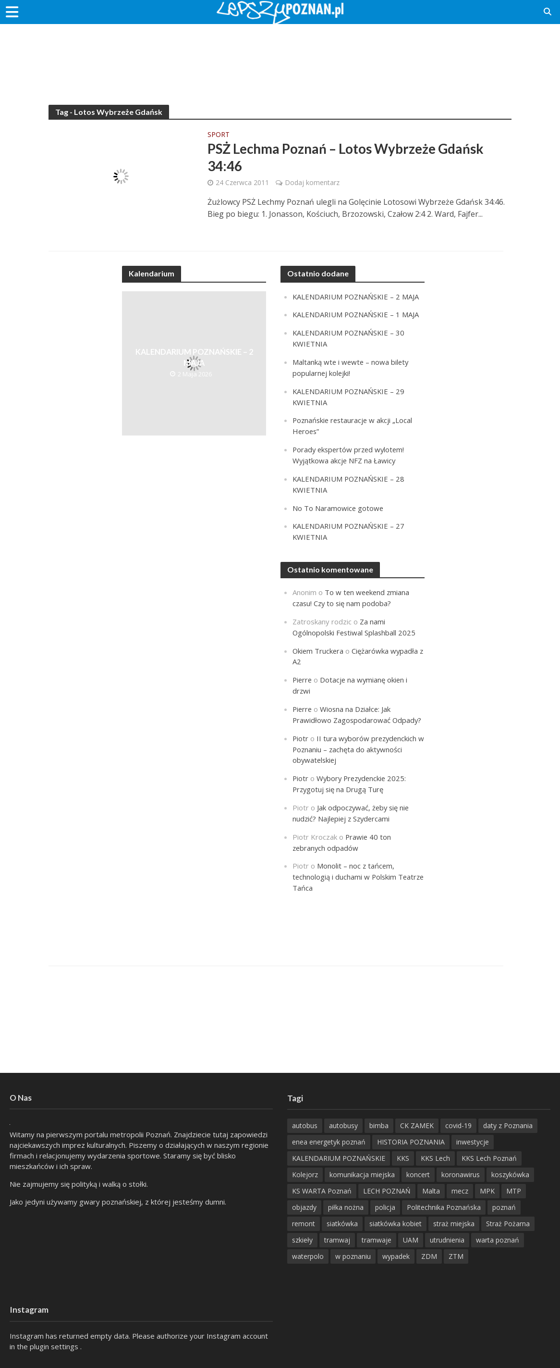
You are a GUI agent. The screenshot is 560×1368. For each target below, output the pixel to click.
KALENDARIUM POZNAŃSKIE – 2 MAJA (194, 357)
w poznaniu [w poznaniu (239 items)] (353, 1256)
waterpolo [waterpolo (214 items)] (308, 1256)
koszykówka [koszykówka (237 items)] (510, 1174)
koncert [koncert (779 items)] (418, 1174)
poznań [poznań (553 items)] (504, 1207)
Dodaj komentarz (312, 182)
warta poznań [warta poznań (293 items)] (497, 1239)
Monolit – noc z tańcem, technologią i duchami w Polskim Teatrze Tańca (345, 862)
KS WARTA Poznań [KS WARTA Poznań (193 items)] (322, 1190)
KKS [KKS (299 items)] (403, 1158)
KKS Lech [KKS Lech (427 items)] (435, 1158)
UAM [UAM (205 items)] (410, 1239)
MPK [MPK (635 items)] (487, 1190)
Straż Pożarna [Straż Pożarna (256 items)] (508, 1223)
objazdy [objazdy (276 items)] (304, 1207)
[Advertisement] (280, 55)
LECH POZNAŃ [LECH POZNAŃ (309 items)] (387, 1190)
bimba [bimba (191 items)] (379, 1125)
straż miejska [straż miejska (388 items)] (454, 1223)
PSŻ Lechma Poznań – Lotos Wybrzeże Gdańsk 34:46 (346, 157)
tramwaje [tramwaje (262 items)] (376, 1239)
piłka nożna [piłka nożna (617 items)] (346, 1207)
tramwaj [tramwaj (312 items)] (337, 1239)
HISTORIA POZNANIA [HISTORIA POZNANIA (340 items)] (411, 1141)
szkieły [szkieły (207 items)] (302, 1239)
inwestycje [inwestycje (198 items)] (472, 1141)
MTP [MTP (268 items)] (513, 1190)
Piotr (300, 728)
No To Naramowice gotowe (338, 502)
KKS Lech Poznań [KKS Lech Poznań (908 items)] (489, 1158)
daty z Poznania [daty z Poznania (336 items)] (508, 1125)
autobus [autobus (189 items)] (304, 1125)
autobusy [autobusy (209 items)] (343, 1125)
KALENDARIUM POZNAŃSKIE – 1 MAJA (356, 314)
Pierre (302, 671)
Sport (218, 135)
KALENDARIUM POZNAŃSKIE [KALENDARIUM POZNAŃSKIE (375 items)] (338, 1158)
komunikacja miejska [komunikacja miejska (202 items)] (362, 1174)
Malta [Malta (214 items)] (431, 1190)
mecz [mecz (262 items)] (459, 1190)
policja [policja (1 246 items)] (385, 1207)
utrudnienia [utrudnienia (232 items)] (447, 1239)
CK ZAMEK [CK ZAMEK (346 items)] (417, 1125)
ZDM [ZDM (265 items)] (429, 1256)
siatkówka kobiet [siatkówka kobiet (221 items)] (395, 1223)
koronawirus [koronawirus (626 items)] (460, 1174)
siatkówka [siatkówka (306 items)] (342, 1223)
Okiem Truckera (318, 642)
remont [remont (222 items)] (303, 1223)
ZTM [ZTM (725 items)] (456, 1256)
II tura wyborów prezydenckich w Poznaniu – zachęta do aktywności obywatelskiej (355, 738)
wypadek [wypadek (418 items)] (396, 1256)
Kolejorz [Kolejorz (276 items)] (305, 1174)
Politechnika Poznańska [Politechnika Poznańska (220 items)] (444, 1207)
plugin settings (55, 1346)
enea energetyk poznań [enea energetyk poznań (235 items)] (328, 1141)
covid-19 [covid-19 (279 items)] (458, 1125)
